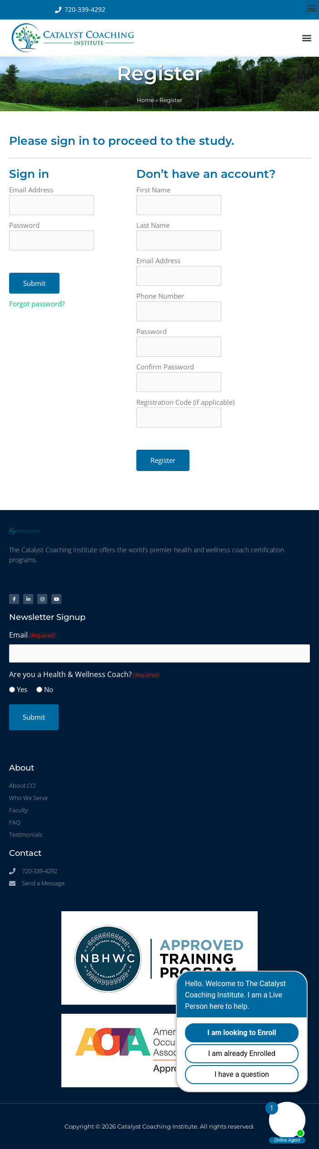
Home (145, 100)
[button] (311, 7)
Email (32, 635)
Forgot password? (37, 303)
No (48, 689)
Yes (22, 689)
